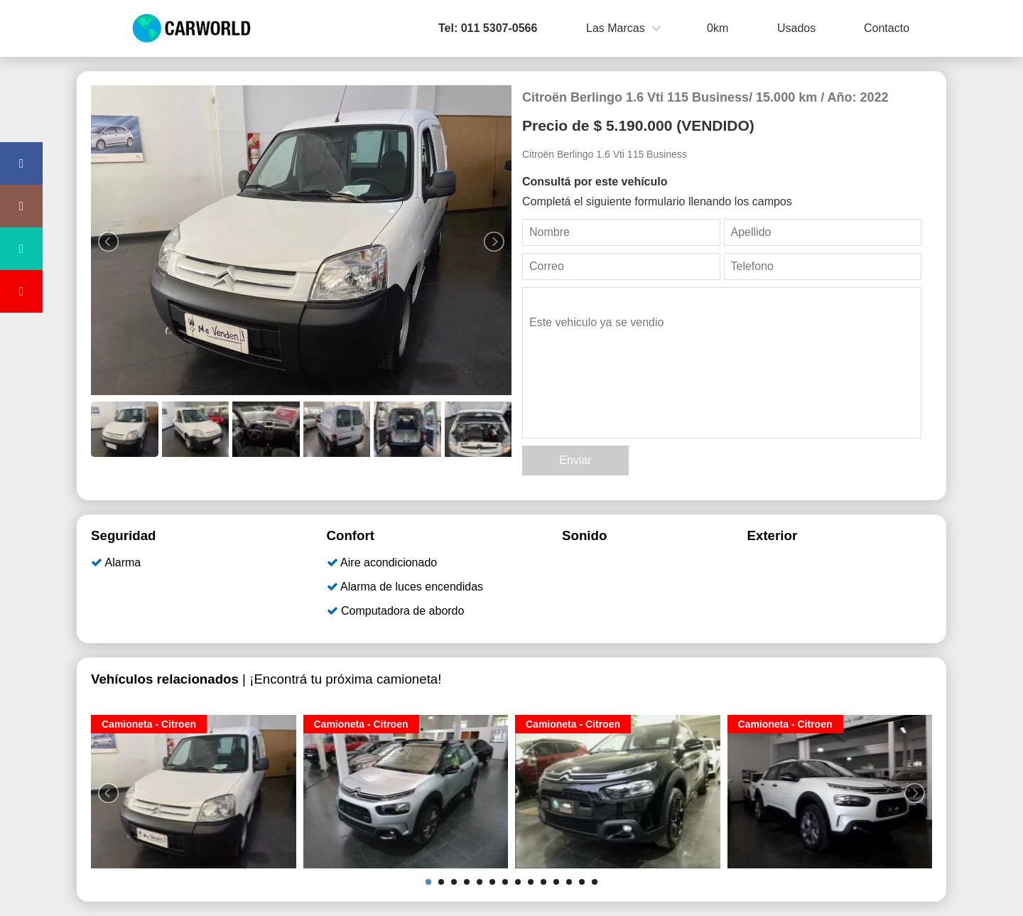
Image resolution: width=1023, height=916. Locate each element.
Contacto (886, 28)
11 (556, 882)
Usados (796, 28)
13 (582, 882)
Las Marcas (615, 28)
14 (594, 882)
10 (543, 882)
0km (717, 28)
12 (569, 882)
